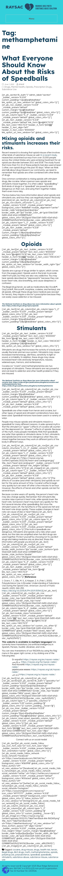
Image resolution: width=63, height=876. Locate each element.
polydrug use (8, 854)
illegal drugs (7, 852)
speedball (35, 854)
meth (27, 852)
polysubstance (22, 854)
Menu (31, 18)
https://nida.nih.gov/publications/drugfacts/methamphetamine (27, 386)
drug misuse (27, 849)
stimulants (7, 857)
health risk (45, 849)
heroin (54, 849)
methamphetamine (40, 852)
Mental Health (18, 87)
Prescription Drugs (42, 87)
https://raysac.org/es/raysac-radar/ (41, 659)
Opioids (29, 87)
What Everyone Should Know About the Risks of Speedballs (28, 68)
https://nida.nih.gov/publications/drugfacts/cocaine (34, 382)
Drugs (7, 87)
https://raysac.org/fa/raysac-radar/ (39, 662)
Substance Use (9, 89)
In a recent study (48, 155)
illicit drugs (19, 852)
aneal (21, 84)
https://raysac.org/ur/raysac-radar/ (38, 674)
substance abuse (21, 857)
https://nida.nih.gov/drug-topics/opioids (22, 306)
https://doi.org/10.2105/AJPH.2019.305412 (22, 590)
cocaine (16, 849)
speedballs (46, 854)
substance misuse (38, 857)
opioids (54, 852)
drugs (36, 849)
